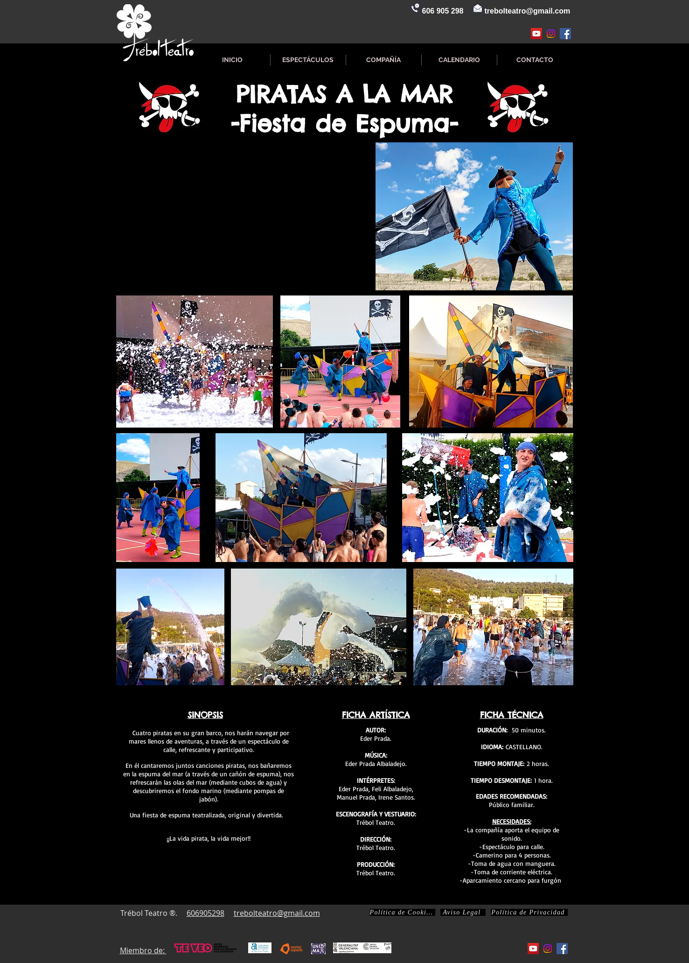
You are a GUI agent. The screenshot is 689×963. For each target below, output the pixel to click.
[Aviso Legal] (463, 912)
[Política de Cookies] (402, 912)
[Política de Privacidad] (529, 912)
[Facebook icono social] (565, 33)
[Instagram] (551, 33)
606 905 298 (443, 11)
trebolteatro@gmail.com (528, 11)
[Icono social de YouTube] (536, 33)
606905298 (205, 913)
